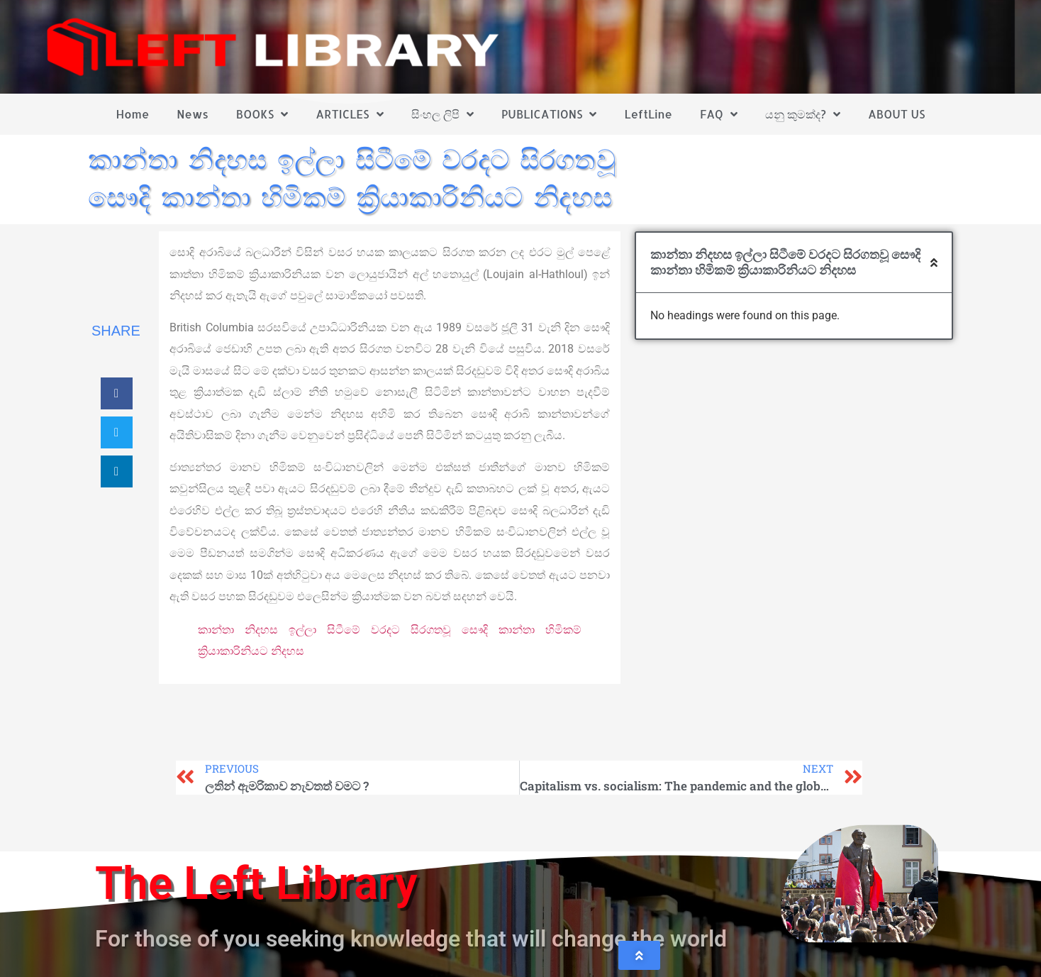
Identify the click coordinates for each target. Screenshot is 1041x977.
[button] (117, 393)
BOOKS (262, 114)
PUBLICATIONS (549, 114)
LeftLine (648, 113)
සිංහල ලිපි (442, 114)
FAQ (718, 114)
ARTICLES (349, 114)
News (192, 113)
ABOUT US (896, 113)
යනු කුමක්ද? (802, 114)
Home (133, 113)
